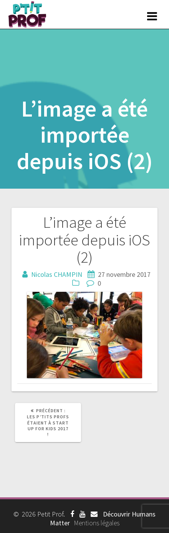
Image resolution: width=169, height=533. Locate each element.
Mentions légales (96, 522)
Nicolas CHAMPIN (56, 274)
